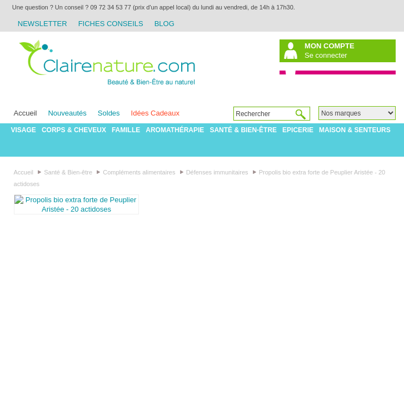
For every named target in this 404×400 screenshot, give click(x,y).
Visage (23, 130)
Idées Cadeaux (155, 113)
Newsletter (42, 23)
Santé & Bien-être (243, 130)
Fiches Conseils (110, 23)
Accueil (25, 113)
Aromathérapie (175, 130)
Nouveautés (67, 113)
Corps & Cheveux (74, 130)
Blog (164, 23)
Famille (126, 130)
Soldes (109, 113)
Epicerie (297, 130)
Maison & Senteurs (355, 130)
